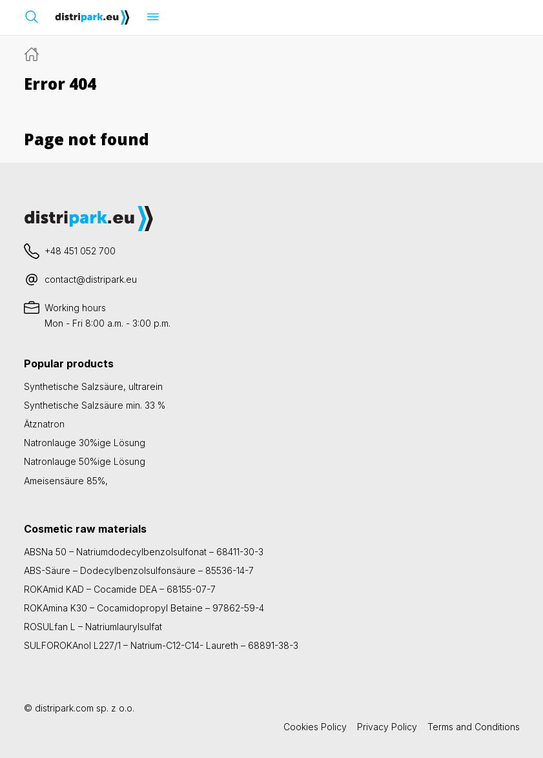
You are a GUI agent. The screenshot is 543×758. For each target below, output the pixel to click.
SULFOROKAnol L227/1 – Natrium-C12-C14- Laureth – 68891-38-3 (161, 645)
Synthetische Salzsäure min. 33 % (94, 405)
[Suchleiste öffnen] (31, 17)
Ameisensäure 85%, (66, 480)
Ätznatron (44, 423)
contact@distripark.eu (91, 279)
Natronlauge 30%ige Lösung (84, 442)
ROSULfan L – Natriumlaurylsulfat (93, 626)
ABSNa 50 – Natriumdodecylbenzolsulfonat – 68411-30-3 (143, 551)
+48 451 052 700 (80, 250)
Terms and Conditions (473, 726)
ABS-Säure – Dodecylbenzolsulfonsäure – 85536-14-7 (139, 570)
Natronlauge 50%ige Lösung (84, 461)
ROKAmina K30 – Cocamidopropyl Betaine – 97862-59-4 (144, 607)
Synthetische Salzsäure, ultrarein (93, 386)
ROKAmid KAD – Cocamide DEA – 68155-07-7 (120, 589)
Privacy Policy (387, 726)
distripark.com (64, 707)
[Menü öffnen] (153, 17)
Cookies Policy (315, 726)
